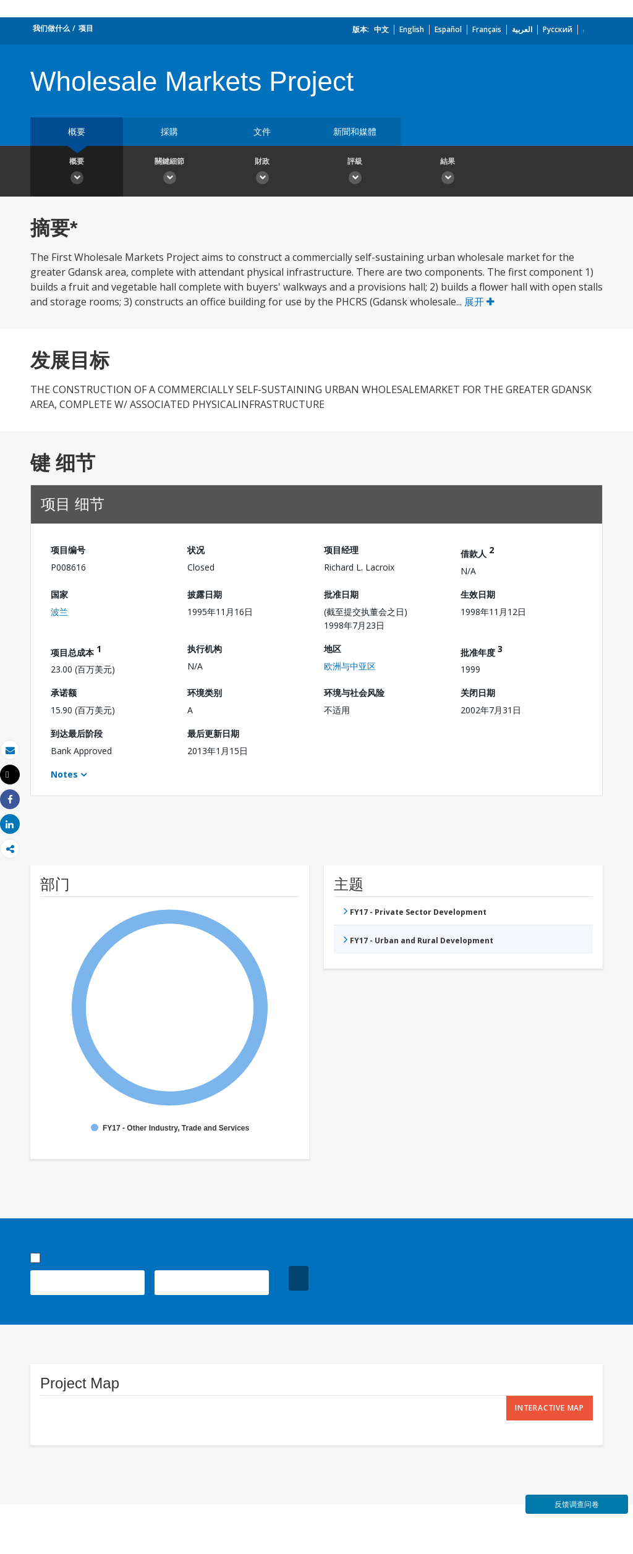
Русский (557, 29)
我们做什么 (51, 28)
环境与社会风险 (354, 692)
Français (486, 29)
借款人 (477, 551)
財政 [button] (262, 172)
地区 (332, 649)
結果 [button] (447, 172)
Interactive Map (549, 1408)
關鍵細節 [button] (169, 172)
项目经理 (341, 550)
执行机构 (204, 649)
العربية (522, 29)
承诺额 (64, 692)
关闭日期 (478, 692)
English (411, 29)
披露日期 (204, 594)
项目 (86, 28)
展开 (479, 301)
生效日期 (478, 594)
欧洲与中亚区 (350, 666)
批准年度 (482, 650)
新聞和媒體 (354, 131)
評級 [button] (354, 172)
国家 (59, 594)
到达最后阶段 (77, 733)
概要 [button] (76, 172)
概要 (76, 131)
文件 (262, 131)
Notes (64, 774)
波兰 (59, 612)
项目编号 (68, 550)
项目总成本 (76, 650)
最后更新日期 (213, 733)
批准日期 (341, 594)
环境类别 (204, 692)
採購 (169, 131)
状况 (196, 550)
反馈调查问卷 (576, 1504)
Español (448, 29)
